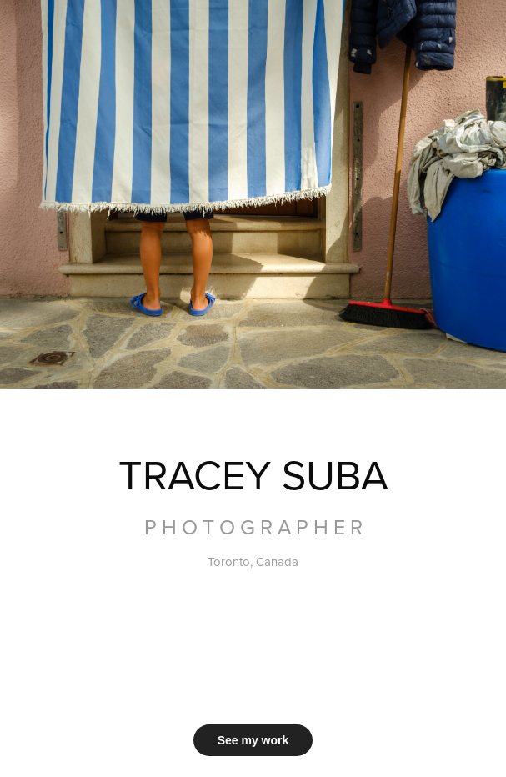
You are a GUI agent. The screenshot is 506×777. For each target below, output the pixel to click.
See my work (253, 740)
